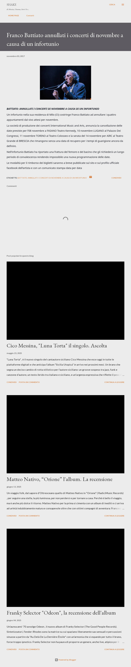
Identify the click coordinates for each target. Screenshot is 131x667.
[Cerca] (112, 4)
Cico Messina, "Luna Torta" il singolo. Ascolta (57, 345)
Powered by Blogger (65, 660)
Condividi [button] (116, 178)
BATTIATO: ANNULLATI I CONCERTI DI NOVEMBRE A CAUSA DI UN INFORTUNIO (52, 178)
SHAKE (11, 5)
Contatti (28, 15)
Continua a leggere (114, 382)
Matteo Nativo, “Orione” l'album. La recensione (59, 479)
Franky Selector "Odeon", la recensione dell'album (61, 612)
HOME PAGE (12, 15)
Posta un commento (29, 382)
